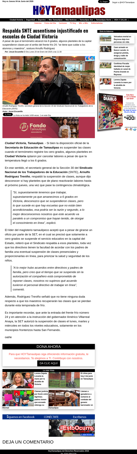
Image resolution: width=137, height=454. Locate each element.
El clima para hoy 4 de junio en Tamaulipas (87, 376)
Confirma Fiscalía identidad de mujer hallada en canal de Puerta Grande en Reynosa (122, 69)
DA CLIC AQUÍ (49, 363)
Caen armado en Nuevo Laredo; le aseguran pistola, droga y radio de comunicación (121, 52)
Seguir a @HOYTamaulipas (123, 2)
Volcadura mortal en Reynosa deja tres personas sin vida (122, 39)
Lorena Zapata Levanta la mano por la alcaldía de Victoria (41, 378)
